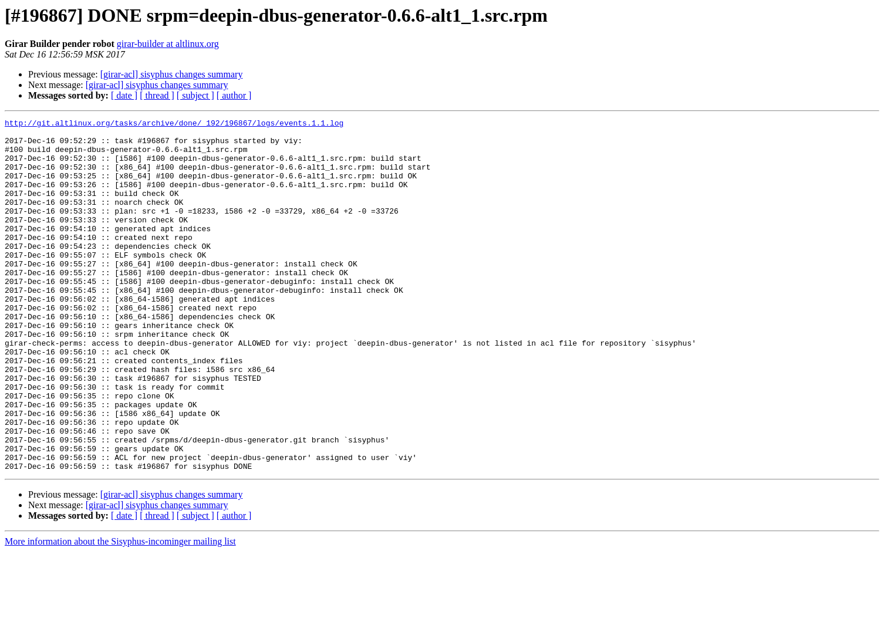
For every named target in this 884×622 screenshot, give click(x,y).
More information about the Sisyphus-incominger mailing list (120, 612)
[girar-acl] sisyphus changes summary (171, 74)
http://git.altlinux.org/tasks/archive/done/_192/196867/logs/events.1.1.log (174, 124)
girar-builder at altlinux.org (168, 44)
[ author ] (234, 95)
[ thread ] (157, 95)
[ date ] (124, 95)
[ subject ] (195, 95)
